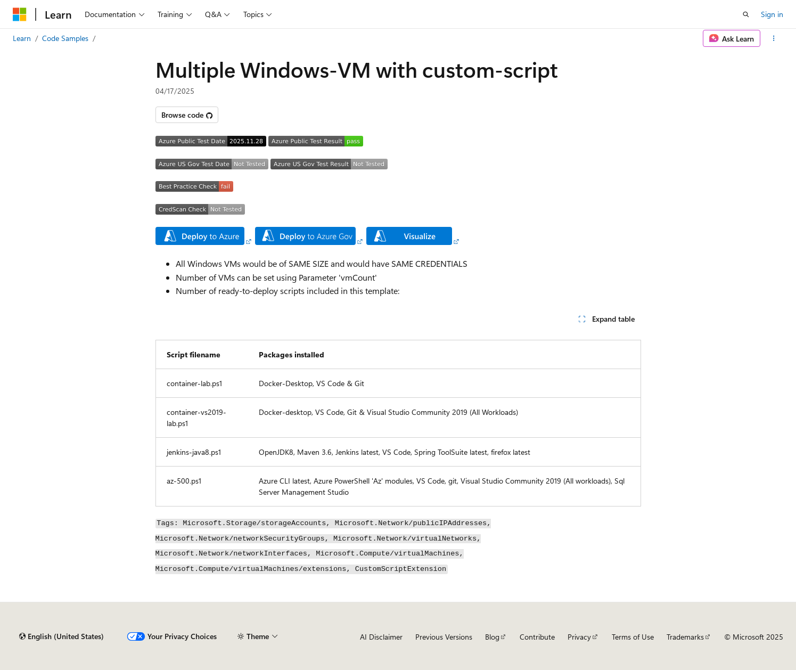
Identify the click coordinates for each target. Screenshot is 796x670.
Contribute (537, 637)
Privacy (579, 637)
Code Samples (65, 38)
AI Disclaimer (381, 637)
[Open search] (746, 14)
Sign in (772, 14)
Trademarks (685, 637)
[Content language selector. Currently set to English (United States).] (61, 636)
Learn (22, 38)
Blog (492, 637)
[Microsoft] (20, 14)
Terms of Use (633, 637)
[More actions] (774, 38)
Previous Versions (443, 637)
